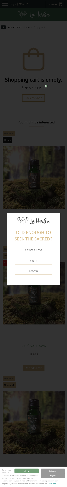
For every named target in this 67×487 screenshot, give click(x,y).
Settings (52, 471)
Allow (26, 471)
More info (52, 483)
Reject (53, 475)
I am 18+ (33, 260)
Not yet (33, 270)
